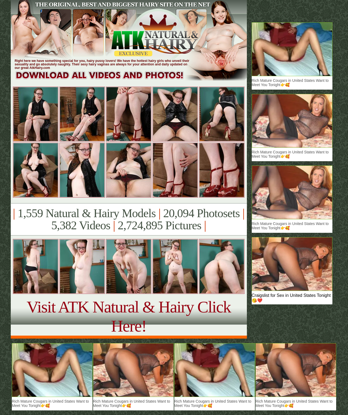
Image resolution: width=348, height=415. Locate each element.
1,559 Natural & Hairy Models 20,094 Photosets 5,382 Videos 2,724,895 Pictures (128, 219)
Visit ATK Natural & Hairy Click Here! (129, 316)
